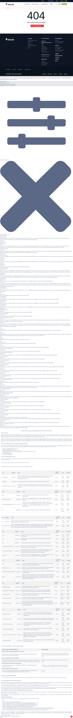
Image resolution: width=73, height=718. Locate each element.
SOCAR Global (30, 41)
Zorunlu (1, 244)
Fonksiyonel (2, 282)
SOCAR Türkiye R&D (45, 52)
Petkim (43, 45)
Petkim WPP (44, 50)
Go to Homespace (37, 26)
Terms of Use (14, 69)
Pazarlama (2, 322)
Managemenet (30, 44)
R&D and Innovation (58, 51)
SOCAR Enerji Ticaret (45, 56)
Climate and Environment (59, 49)
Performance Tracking (59, 42)
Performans (2, 274)
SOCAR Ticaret (44, 49)
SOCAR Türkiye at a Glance (32, 40)
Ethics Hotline (8, 69)
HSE (28, 48)
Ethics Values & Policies (32, 45)
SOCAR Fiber (44, 62)
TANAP (43, 60)
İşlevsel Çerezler (3, 236)
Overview (56, 40)
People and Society (58, 47)
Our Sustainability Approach (60, 41)
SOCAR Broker (44, 64)
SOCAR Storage (44, 48)
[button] (66, 1)
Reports (29, 46)
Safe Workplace (58, 48)
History (29, 42)
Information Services (28, 69)
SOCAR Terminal (44, 63)
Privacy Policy (21, 69)
